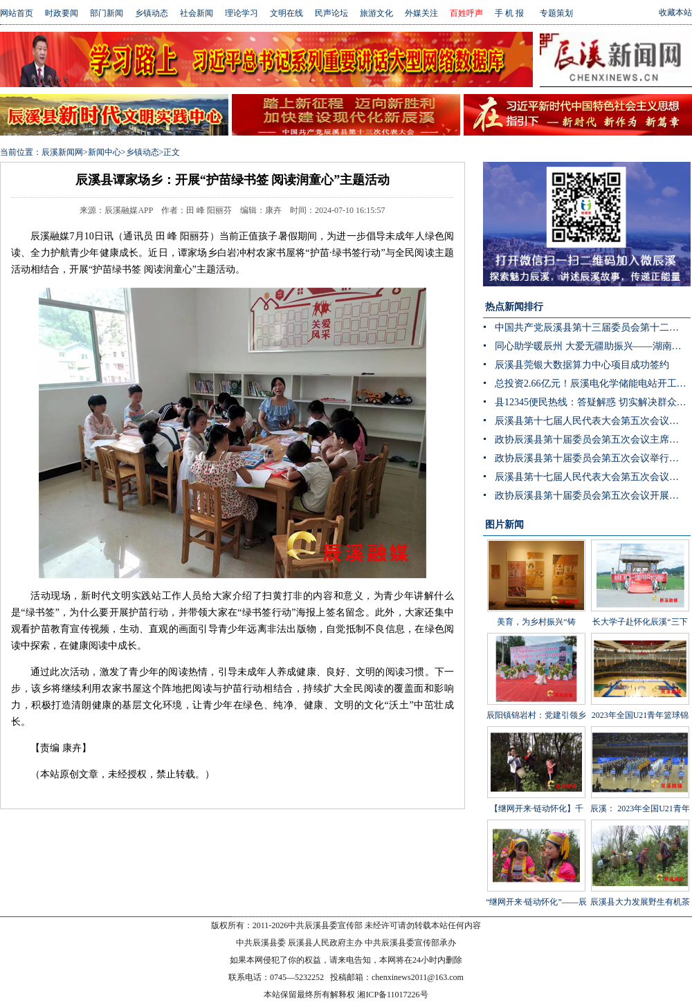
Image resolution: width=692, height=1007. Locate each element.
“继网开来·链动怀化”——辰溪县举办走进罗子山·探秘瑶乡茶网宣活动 (536, 884)
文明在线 (286, 13)
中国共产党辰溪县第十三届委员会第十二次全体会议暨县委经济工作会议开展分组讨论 (593, 327)
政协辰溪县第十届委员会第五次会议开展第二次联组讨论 (593, 495)
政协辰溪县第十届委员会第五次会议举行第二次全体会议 (593, 458)
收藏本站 (675, 12)
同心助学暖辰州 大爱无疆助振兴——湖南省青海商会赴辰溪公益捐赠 (593, 346)
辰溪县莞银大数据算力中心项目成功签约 (582, 365)
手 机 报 (509, 13)
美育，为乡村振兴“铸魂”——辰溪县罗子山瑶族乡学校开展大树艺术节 (536, 603)
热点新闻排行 (514, 307)
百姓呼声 (466, 13)
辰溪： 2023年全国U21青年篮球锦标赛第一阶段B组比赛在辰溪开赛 (640, 790)
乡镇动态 (151, 13)
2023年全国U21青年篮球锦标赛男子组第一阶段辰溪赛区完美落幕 (640, 697)
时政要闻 (61, 13)
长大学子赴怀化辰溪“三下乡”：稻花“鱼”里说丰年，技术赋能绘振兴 (640, 603)
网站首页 (16, 13)
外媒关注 (421, 13)
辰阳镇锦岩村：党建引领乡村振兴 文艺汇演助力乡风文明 (536, 697)
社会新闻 (196, 13)
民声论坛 (331, 13)
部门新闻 (106, 13)
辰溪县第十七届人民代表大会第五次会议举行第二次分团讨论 (593, 421)
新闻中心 (104, 152)
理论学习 (241, 13)
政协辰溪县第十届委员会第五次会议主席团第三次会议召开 (593, 439)
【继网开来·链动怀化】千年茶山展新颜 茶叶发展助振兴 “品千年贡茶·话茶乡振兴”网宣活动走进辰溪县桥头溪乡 (535, 811)
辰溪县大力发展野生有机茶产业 (640, 873)
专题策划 (556, 13)
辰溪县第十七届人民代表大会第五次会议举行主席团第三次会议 (593, 477)
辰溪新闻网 (62, 152)
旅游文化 (376, 13)
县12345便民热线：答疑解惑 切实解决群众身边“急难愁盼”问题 (593, 402)
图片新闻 (504, 524)
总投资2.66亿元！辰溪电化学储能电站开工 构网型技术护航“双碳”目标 (593, 383)
